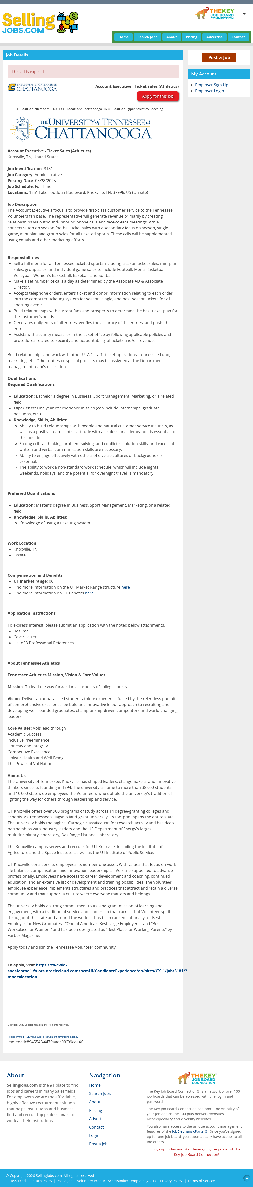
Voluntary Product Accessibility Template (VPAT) (116, 1180)
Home (123, 37)
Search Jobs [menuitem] (100, 1093)
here (125, 587)
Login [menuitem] (94, 1135)
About (171, 37)
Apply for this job (158, 96)
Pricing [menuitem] (95, 1110)
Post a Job (219, 57)
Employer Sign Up (211, 85)
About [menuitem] (95, 1102)
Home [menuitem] (95, 1085)
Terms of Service (201, 1180)
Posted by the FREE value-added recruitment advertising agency (43, 1036)
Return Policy (41, 1180)
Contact (238, 37)
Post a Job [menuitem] (98, 1144)
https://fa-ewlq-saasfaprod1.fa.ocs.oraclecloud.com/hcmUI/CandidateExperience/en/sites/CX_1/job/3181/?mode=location (97, 971)
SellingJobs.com (49, 1175)
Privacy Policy (171, 1180)
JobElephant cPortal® (190, 1131)
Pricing (191, 37)
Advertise (214, 37)
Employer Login (209, 90)
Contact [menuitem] (96, 1127)
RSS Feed (18, 1180)
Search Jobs (147, 37)
